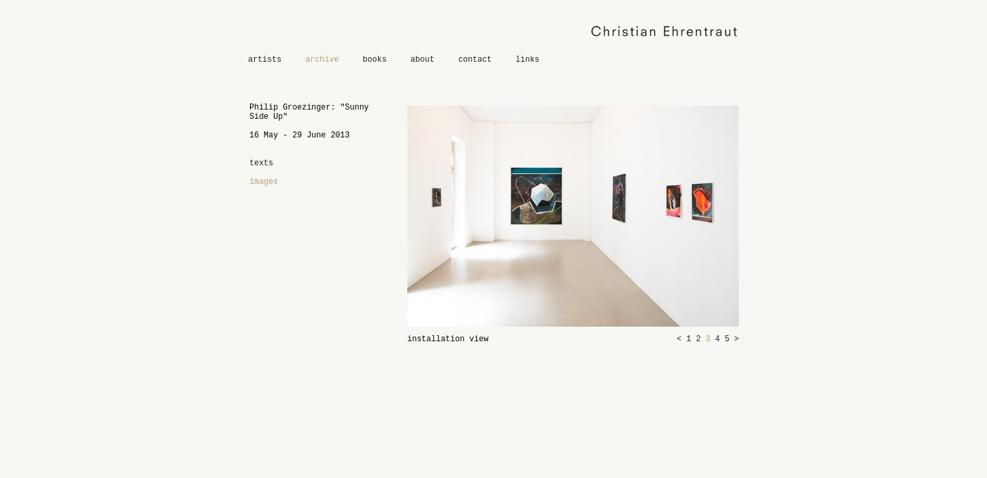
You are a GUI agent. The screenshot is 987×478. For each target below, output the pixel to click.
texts (261, 163)
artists (264, 59)
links (527, 59)
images (263, 182)
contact (475, 59)
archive (321, 59)
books (375, 59)
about (422, 59)
